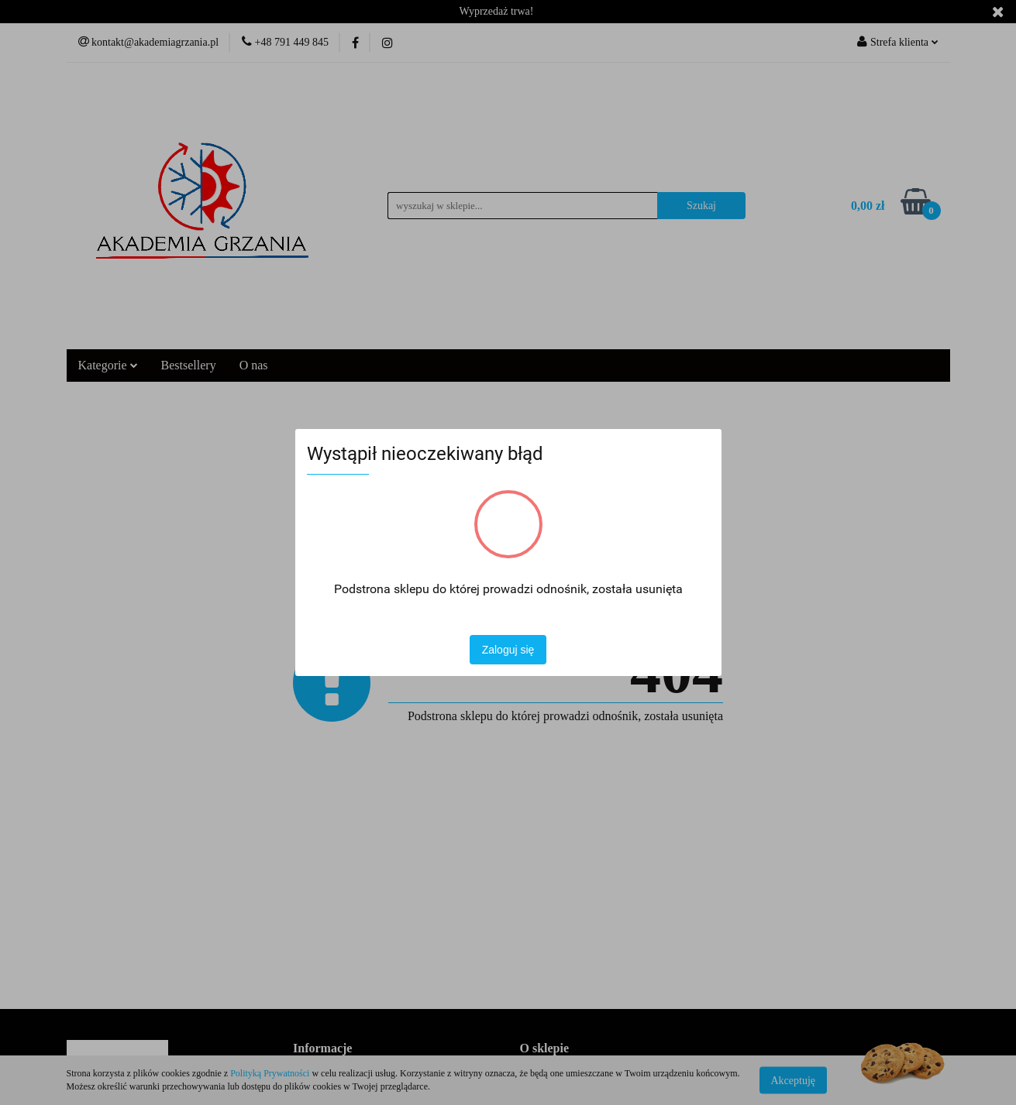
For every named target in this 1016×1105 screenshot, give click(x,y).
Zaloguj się (508, 649)
